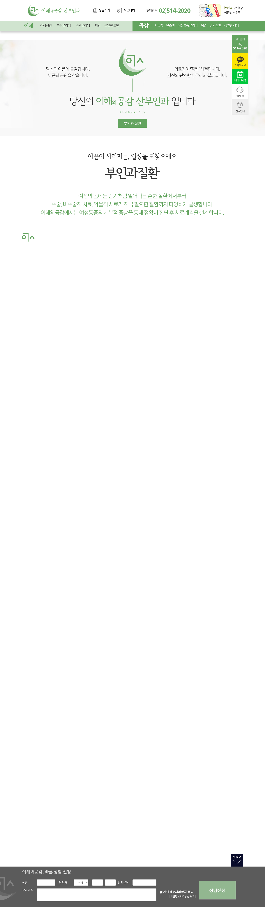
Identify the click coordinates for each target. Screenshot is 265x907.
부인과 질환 (132, 123)
